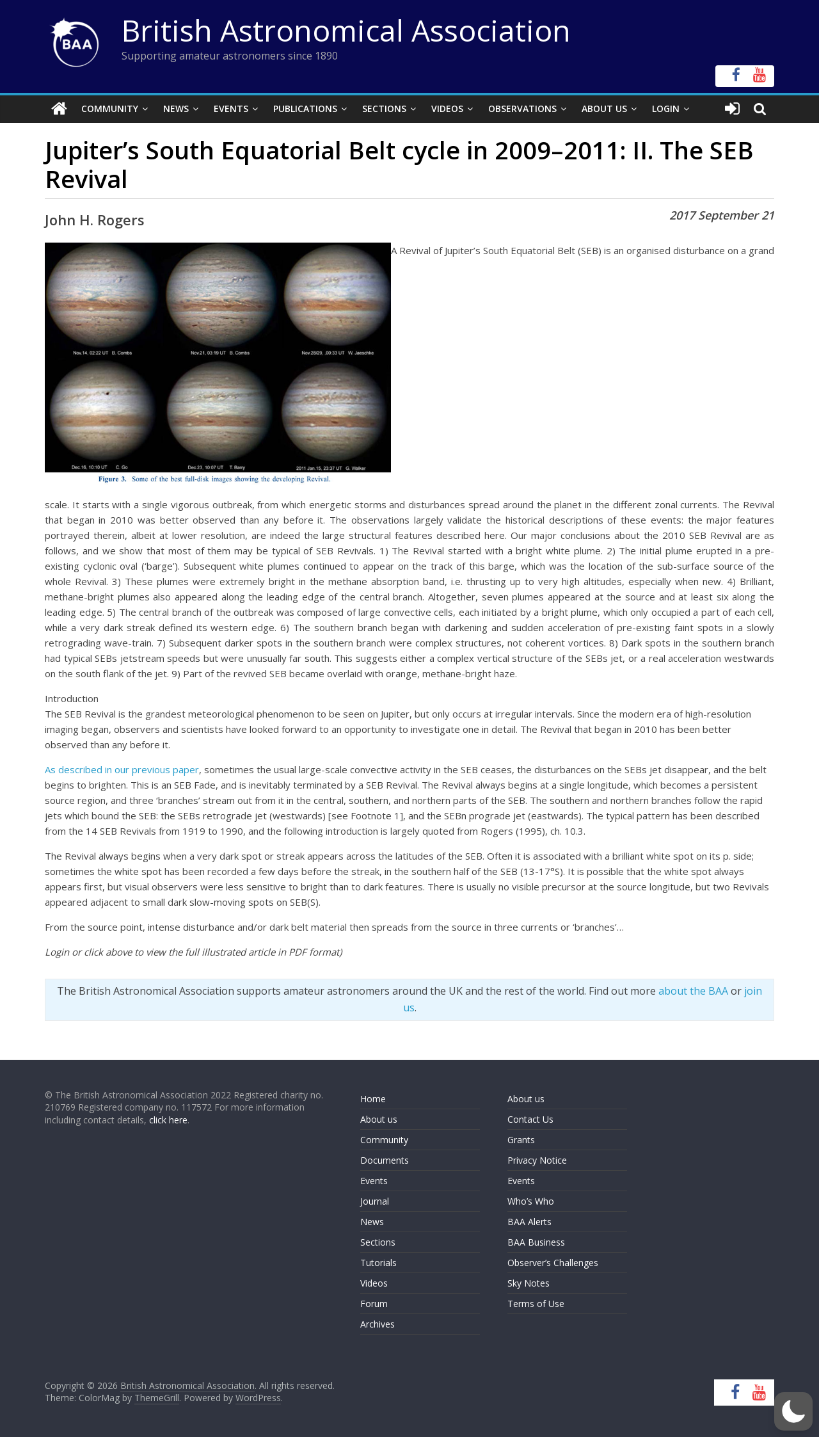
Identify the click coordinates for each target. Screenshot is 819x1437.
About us (378, 1118)
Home (373, 1098)
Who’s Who (530, 1200)
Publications (305, 108)
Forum (374, 1303)
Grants (521, 1139)
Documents (384, 1159)
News (176, 108)
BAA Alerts (529, 1221)
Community (109, 108)
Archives (377, 1323)
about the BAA (693, 991)
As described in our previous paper (122, 769)
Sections (384, 108)
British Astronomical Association (346, 30)
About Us (604, 108)
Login (666, 108)
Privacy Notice (537, 1159)
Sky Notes (528, 1282)
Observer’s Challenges (552, 1262)
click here (168, 1120)
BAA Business (536, 1241)
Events (231, 108)
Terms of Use (535, 1303)
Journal (374, 1200)
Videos (447, 108)
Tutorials (378, 1262)
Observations (522, 108)
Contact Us (530, 1118)
